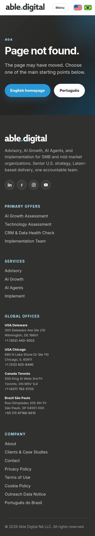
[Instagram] (34, 185)
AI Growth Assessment (26, 215)
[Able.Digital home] (25, 7)
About (10, 443)
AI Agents (14, 287)
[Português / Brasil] (88, 7)
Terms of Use (17, 477)
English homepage (27, 90)
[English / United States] (78, 7)
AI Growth (14, 279)
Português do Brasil (23, 502)
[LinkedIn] (9, 185)
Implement (15, 295)
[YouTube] (46, 185)
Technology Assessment (28, 224)
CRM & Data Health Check (29, 232)
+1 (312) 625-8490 (19, 364)
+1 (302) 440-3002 (20, 340)
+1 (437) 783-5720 (19, 389)
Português (69, 90)
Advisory (13, 270)
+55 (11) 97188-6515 (20, 413)
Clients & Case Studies (26, 451)
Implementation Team (25, 241)
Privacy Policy (18, 469)
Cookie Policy (18, 485)
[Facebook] (21, 185)
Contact (12, 460)
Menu (60, 8)
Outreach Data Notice (25, 494)
